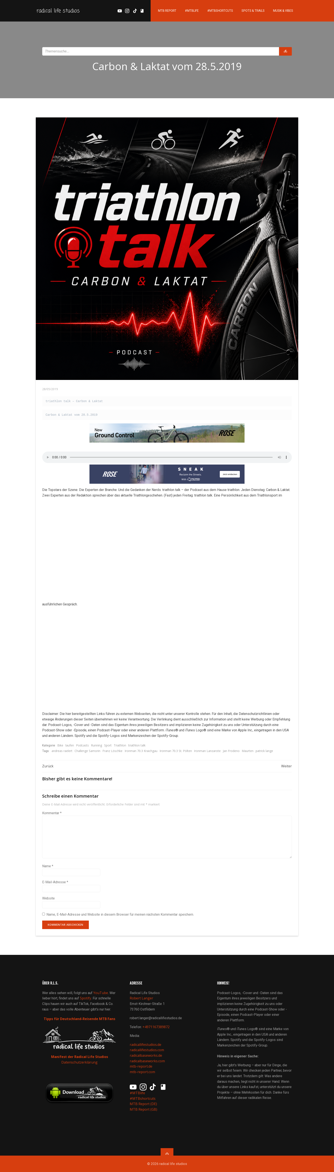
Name (47, 866)
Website (48, 898)
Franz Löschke (112, 751)
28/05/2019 (50, 389)
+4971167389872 (156, 1027)
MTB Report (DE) (143, 1103)
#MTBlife (192, 10)
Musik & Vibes (283, 10)
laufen (69, 745)
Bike (60, 745)
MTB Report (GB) (144, 1109)
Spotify (85, 998)
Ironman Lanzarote (207, 751)
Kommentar (52, 813)
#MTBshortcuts (220, 10)
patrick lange (264, 751)
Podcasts (82, 745)
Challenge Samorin (87, 751)
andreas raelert (62, 751)
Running (96, 745)
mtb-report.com (142, 1072)
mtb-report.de (141, 1066)
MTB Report (167, 10)
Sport (108, 745)
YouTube (100, 992)
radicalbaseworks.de (146, 1055)
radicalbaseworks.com (147, 1061)
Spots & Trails (253, 10)
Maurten (247, 751)
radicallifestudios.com (147, 1050)
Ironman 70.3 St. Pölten (176, 751)
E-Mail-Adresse (55, 882)
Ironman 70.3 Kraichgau (141, 751)
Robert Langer (141, 998)
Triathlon (120, 745)
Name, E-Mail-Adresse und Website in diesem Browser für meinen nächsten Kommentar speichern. (120, 914)
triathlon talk (136, 745)
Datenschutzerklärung (79, 1062)
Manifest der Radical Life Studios (79, 1056)
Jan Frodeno (231, 751)
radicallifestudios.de (145, 1044)
